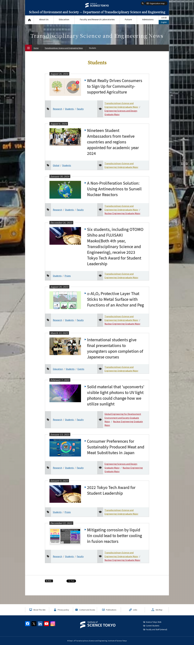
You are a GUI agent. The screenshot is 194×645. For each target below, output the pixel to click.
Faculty (80, 108)
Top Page (29, 19)
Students (69, 108)
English (164, 22)
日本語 (164, 17)
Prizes (68, 275)
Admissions (147, 19)
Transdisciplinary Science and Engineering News (64, 48)
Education (64, 19)
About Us (43, 19)
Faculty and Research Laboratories (97, 19)
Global (56, 165)
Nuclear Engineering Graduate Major (122, 213)
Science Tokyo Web (153, 622)
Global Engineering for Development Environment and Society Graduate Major (122, 417)
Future (128, 19)
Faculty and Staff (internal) (156, 629)
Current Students (152, 625)
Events (80, 368)
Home (36, 48)
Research (57, 108)
